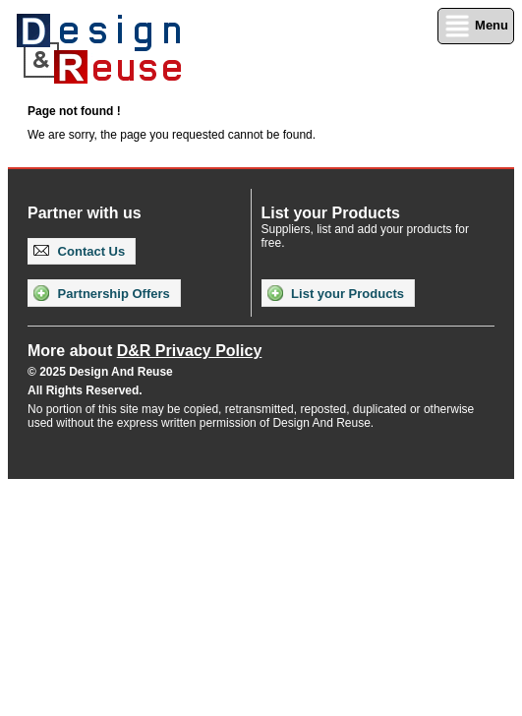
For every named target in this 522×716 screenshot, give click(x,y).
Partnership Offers (101, 293)
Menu (475, 26)
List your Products (335, 293)
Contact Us (79, 251)
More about (144, 350)
